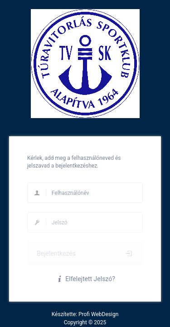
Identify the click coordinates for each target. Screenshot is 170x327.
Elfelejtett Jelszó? (85, 278)
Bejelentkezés (85, 253)
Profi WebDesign (98, 314)
